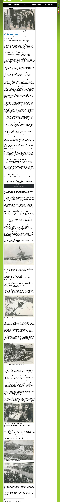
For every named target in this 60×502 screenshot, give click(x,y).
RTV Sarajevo (16, 34)
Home (24, 4)
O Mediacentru (51, 4)
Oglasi (45, 4)
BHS (58, 3)
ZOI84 (5, 34)
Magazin (28, 4)
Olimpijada (11, 34)
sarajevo (8, 34)
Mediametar (33, 4)
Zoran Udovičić (6, 32)
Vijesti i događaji (40, 4)
